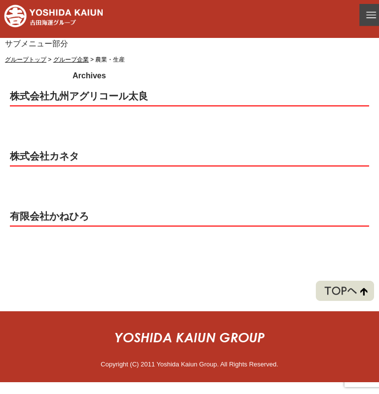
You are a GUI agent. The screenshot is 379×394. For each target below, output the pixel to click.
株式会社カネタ (44, 156)
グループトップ (25, 59)
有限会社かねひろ (49, 216)
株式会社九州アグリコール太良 (79, 96)
